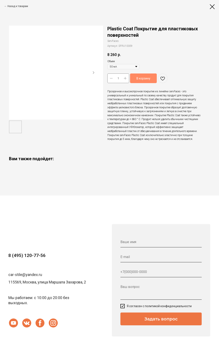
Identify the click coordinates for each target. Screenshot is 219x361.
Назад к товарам (17, 6)
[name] (161, 242)
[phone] (161, 272)
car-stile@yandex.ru (25, 274)
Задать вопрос (161, 318)
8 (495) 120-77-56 (27, 255)
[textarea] (161, 291)
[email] (161, 257)
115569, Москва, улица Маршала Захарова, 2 (47, 282)
